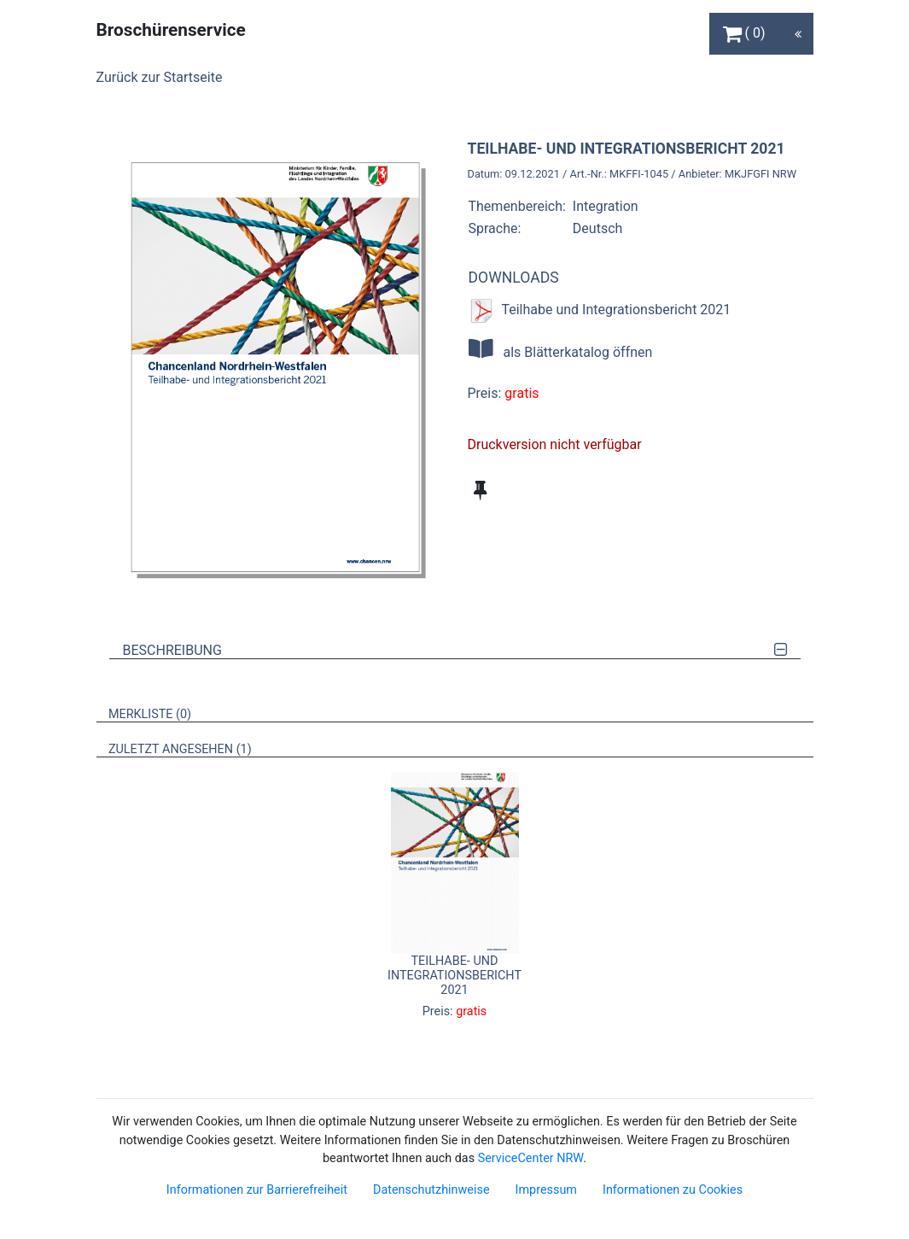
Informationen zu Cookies (673, 1190)
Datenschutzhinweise (431, 1190)
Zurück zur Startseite (159, 77)
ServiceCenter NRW (531, 1158)
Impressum (546, 1190)
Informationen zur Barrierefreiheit (256, 1190)
